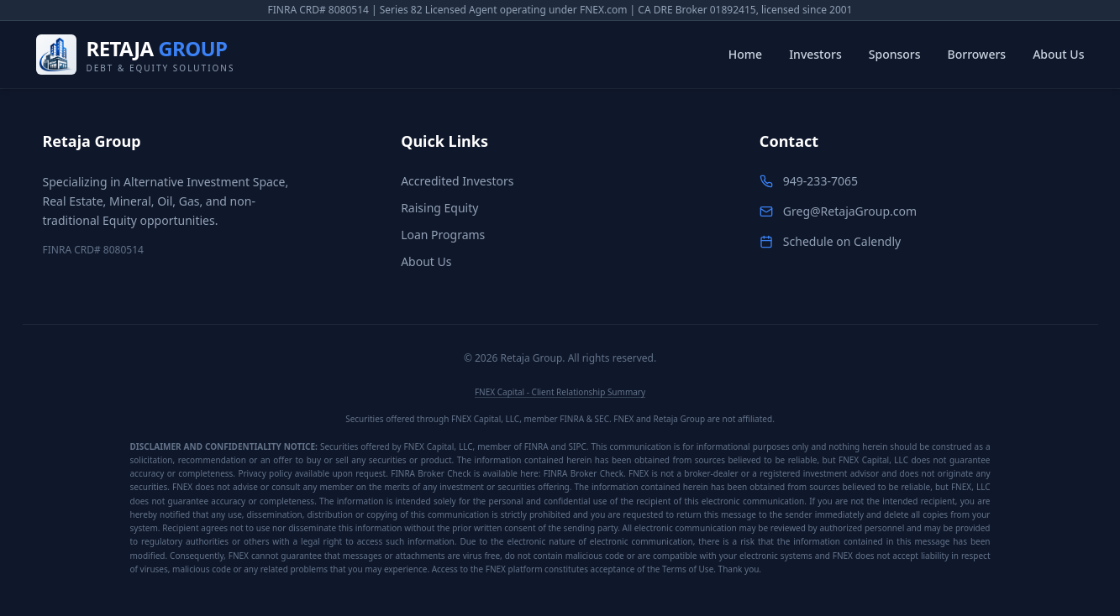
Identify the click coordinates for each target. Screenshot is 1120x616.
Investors (815, 54)
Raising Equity (439, 208)
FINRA (572, 419)
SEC (602, 419)
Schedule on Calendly (842, 241)
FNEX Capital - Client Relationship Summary (560, 392)
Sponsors (895, 54)
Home (745, 54)
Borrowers (977, 54)
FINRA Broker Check (583, 473)
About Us (1058, 54)
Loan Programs (443, 235)
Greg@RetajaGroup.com (850, 211)
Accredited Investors (457, 181)
